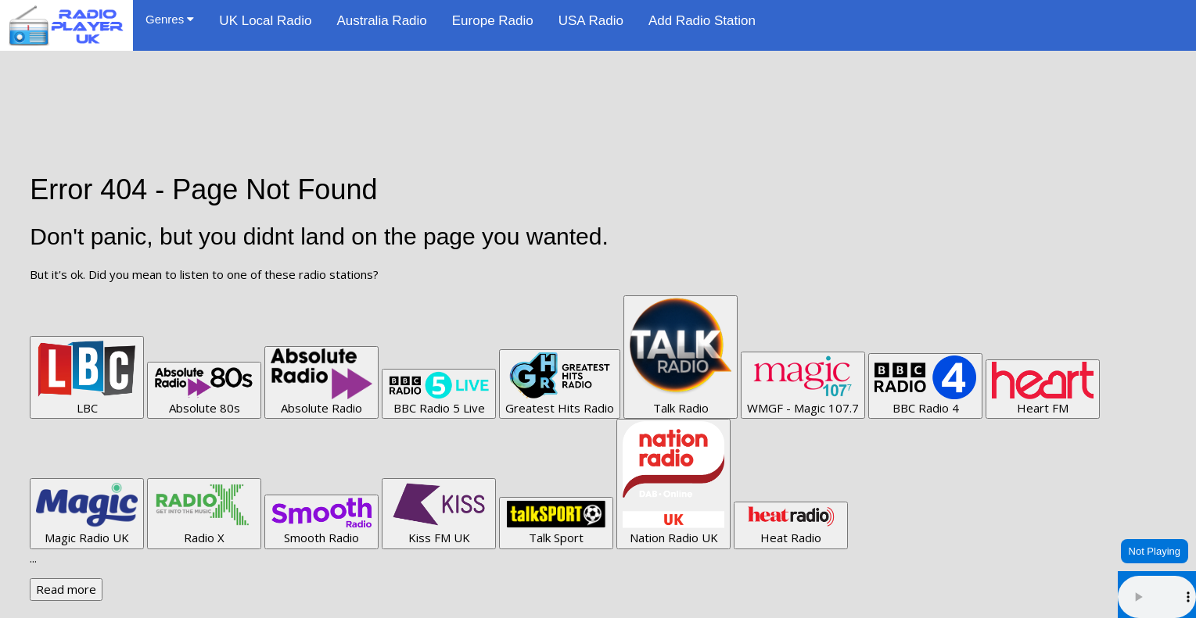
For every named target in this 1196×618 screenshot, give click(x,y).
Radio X (204, 512)
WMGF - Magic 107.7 (803, 385)
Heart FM (1043, 389)
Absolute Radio (321, 382)
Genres (169, 19)
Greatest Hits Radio (559, 384)
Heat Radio (791, 525)
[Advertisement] (598, 86)
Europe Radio (492, 20)
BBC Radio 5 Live (439, 393)
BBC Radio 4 (925, 385)
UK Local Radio (265, 20)
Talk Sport (556, 522)
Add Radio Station (702, 20)
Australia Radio (381, 20)
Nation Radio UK (673, 483)
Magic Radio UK (87, 512)
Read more (66, 589)
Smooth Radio (321, 521)
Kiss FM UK (439, 513)
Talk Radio (680, 357)
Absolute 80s (204, 390)
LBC (87, 377)
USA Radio (590, 20)
